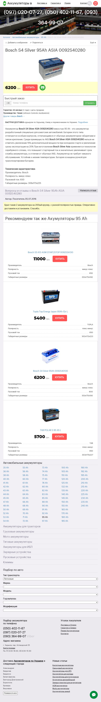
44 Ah (6, 494)
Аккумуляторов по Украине (28, 661)
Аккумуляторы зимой (61, 691)
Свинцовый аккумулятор (62, 668)
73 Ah (45, 468)
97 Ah (45, 521)
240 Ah (84, 506)
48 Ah (6, 506)
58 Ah (25, 475)
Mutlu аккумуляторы (60, 688)
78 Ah (45, 483)
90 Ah (45, 506)
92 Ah (45, 513)
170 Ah (65, 513)
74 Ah (45, 471)
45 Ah (6, 498)
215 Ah (84, 487)
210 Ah (84, 483)
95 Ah (45, 517)
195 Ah (84, 475)
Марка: (6, 583)
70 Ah (25, 513)
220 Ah (84, 490)
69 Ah (26, 510)
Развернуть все (10, 693)
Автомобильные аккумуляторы (22, 463)
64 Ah (26, 494)
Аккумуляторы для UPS (61, 671)
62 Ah (25, 487)
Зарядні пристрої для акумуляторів (66, 682)
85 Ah (45, 498)
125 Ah (65, 483)
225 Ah (84, 494)
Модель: (7, 591)
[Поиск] (89, 3)
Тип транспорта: (11, 575)
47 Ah (6, 502)
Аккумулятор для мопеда (62, 674)
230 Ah (84, 498)
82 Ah (45, 490)
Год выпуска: (9, 599)
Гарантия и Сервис (56, 6)
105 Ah (65, 471)
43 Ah (6, 490)
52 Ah (6, 513)
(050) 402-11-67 (14, 628)
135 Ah (65, 490)
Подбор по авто (13, 570)
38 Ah (6, 475)
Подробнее (83, 122)
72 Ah (25, 521)
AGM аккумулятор (59, 686)
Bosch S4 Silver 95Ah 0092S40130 (50, 371)
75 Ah (45, 475)
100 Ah (65, 468)
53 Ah (6, 517)
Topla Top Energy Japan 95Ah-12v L (50, 312)
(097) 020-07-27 (14, 632)
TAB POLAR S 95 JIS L (50, 430)
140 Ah (65, 494)
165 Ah (65, 510)
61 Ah (25, 483)
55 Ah (25, 468)
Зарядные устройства (17, 552)
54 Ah (6, 521)
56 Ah (25, 471)
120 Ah (65, 479)
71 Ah (25, 517)
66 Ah (26, 502)
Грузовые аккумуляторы (18, 531)
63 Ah (26, 490)
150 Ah (65, 502)
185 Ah (65, 521)
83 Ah (45, 494)
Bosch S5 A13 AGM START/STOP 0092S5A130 (50, 252)
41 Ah (6, 483)
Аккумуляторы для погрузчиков (65, 677)
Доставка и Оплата (42, 6)
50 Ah (6, 510)
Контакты (84, 3)
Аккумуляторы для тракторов (22, 526)
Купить (30, 87)
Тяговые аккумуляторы (17, 542)
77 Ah (44, 479)
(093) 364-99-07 (14, 636)
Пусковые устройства (17, 557)
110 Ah (65, 475)
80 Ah (45, 487)
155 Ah (65, 506)
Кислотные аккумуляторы (63, 665)
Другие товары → (14, 116)
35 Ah (6, 468)
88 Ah (45, 502)
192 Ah (84, 471)
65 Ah (25, 498)
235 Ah (84, 502)
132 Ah (65, 487)
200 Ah (84, 479)
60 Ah (26, 479)
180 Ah (65, 517)
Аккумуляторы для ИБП (17, 547)
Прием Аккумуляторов (71, 6)
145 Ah (65, 498)
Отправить (90, 103)
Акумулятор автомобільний (63, 680)
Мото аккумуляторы (16, 536)
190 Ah (84, 468)
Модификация (10, 606)
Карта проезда (9, 648)
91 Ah (44, 510)
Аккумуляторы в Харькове (19, 6)
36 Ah (6, 471)
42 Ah (6, 487)
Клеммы (8, 562)
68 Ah (26, 506)
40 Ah (6, 479)
